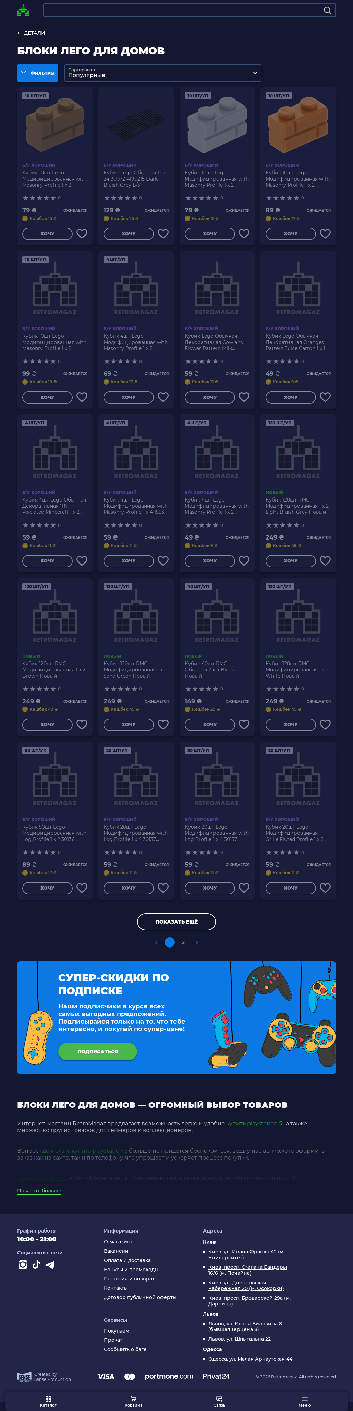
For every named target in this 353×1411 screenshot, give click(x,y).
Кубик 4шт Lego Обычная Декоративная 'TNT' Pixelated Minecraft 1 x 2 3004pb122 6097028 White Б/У (54, 508)
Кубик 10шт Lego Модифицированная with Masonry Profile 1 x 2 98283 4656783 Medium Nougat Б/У (298, 179)
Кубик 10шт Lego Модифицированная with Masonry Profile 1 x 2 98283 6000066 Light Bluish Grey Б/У (217, 179)
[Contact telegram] (51, 1275)
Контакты (116, 1297)
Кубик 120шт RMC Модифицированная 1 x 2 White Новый (297, 674)
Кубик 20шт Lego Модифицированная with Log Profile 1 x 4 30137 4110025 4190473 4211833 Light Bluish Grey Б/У (217, 839)
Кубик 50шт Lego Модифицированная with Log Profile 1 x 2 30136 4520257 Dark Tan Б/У (54, 839)
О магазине (119, 1250)
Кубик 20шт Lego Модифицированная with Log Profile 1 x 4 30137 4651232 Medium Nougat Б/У (136, 839)
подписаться (97, 1059)
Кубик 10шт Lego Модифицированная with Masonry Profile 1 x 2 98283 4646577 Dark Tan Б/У (54, 179)
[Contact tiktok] (38, 1275)
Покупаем (116, 1339)
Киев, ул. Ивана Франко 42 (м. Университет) (246, 1263)
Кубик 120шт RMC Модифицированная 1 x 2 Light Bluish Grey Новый (297, 508)
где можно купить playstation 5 (83, 1159)
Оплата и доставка (127, 1269)
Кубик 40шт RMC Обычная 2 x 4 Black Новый (209, 674)
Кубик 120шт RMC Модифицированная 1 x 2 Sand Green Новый (135, 674)
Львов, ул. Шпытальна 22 (239, 1348)
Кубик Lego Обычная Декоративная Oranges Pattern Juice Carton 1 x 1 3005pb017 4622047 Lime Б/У (296, 344)
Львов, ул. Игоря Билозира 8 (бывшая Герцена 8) (245, 1335)
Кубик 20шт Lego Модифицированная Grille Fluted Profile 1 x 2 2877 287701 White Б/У (295, 839)
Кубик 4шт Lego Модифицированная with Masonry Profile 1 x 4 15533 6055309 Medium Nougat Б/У (136, 508)
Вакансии (116, 1260)
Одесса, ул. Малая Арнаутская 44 (250, 1368)
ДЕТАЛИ (34, 33)
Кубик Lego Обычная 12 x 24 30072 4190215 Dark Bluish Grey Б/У (135, 179)
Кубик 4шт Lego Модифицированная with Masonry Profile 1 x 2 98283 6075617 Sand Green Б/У (217, 508)
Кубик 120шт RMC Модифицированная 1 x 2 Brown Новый (53, 674)
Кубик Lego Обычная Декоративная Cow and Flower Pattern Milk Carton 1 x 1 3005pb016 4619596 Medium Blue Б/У (216, 344)
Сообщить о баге (125, 1358)
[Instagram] (24, 1275)
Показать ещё (177, 929)
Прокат (113, 1348)
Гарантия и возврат (129, 1287)
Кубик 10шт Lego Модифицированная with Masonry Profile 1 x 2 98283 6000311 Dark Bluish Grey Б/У (54, 344)
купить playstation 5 (254, 1132)
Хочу (46, 235)
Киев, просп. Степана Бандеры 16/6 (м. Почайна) (247, 1279)
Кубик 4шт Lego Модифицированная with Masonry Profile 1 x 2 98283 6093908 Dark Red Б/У (136, 344)
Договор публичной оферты (140, 1306)
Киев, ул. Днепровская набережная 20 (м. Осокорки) (246, 1294)
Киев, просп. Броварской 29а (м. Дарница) (249, 1309)
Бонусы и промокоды (131, 1278)
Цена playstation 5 (42, 1187)
